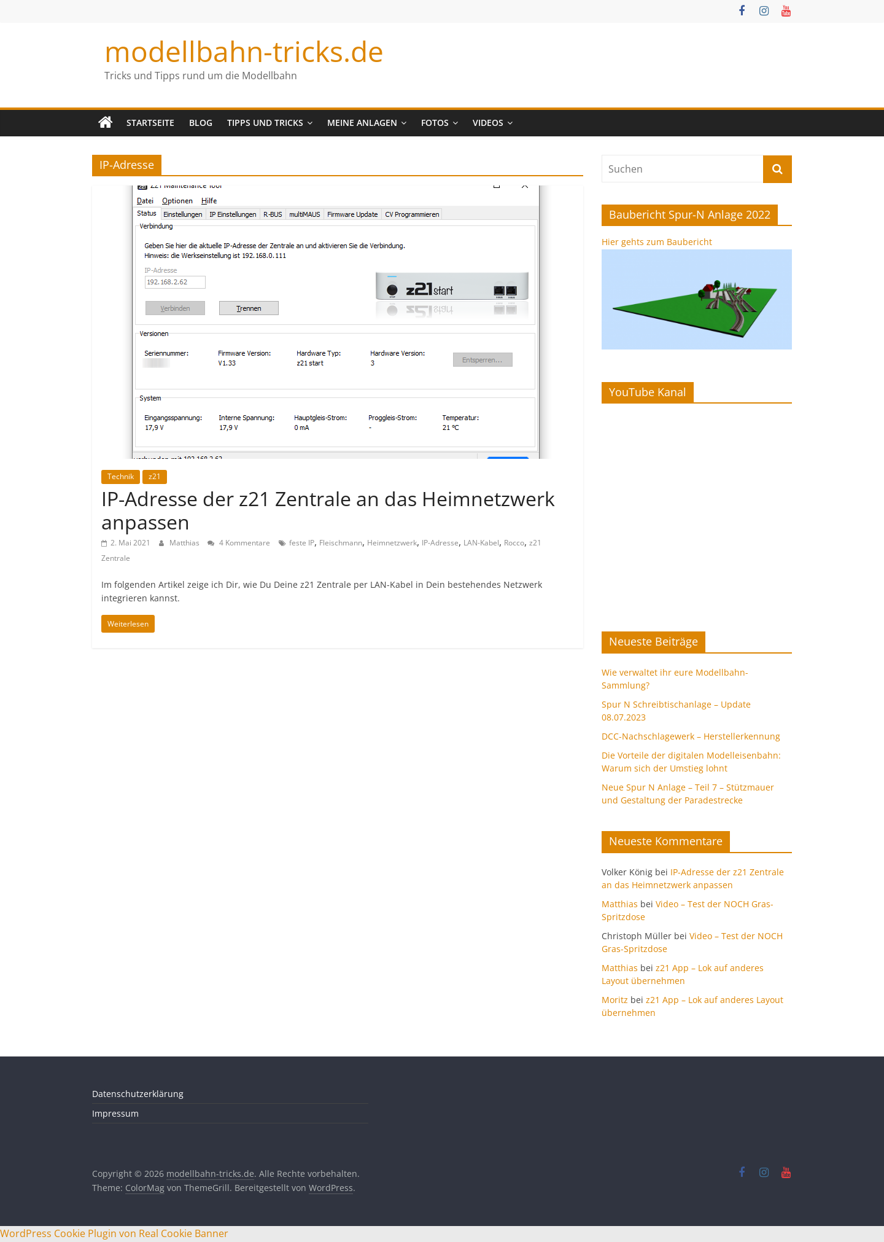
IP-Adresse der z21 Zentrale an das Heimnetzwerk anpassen (328, 510)
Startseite (150, 122)
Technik (120, 476)
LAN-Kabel (481, 542)
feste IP (301, 542)
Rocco (514, 542)
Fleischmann (340, 542)
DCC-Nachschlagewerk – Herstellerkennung (691, 736)
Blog (200, 122)
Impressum (115, 1113)
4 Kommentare (238, 542)
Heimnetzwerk (392, 542)
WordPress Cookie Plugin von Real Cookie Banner (114, 1233)
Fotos (435, 122)
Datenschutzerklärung (138, 1093)
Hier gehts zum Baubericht (657, 242)
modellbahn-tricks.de (244, 51)
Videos (488, 122)
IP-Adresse (440, 542)
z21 (155, 476)
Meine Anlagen (362, 122)
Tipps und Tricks (265, 122)
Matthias (185, 542)
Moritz (615, 1000)
